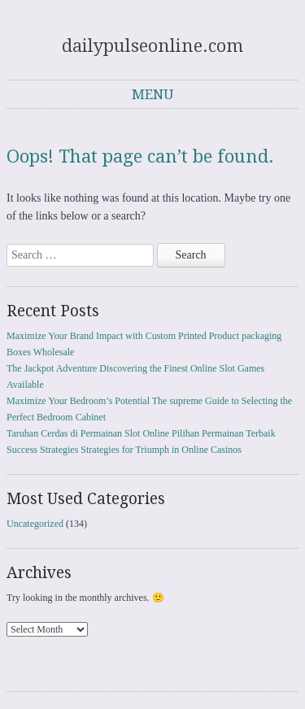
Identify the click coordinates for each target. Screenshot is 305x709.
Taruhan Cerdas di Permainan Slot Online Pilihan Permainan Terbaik (141, 433)
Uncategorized (35, 523)
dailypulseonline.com (152, 46)
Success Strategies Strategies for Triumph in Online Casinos (124, 449)
